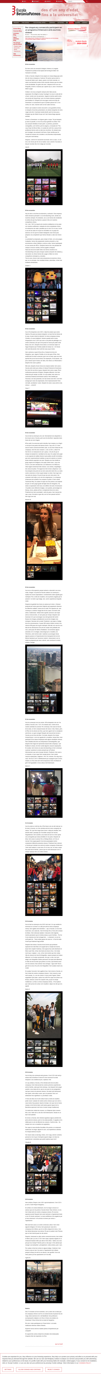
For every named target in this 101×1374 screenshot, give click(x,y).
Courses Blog (17, 31)
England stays (17, 46)
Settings (7, 1369)
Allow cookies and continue (29, 1369)
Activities (61, 22)
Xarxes (48, 1)
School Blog (17, 28)
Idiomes (59, 1)
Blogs (71, 22)
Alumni (77, 22)
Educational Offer (39, 22)
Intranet (35, 1)
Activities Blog (16, 34)
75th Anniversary (17, 54)
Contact (84, 22)
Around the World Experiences (17, 49)
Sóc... (24, 1)
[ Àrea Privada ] (83, 20)
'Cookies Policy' (85, 1363)
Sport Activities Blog (16, 39)
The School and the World (17, 43)
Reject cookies (54, 1369)
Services (52, 22)
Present (16, 22)
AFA (67, 22)
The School (25, 22)
